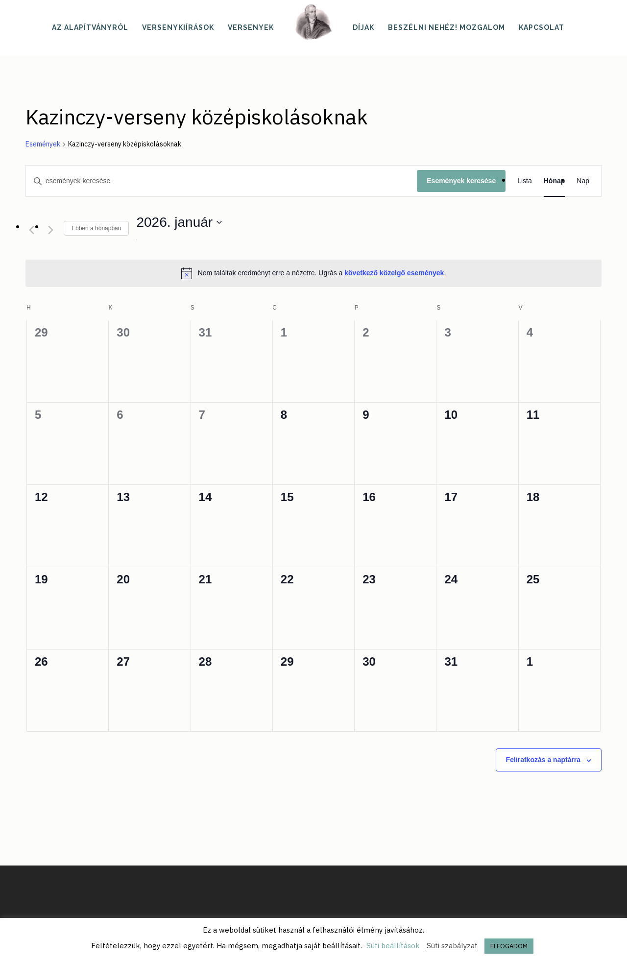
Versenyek (251, 27)
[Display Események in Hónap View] (554, 181)
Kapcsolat (541, 27)
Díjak (363, 27)
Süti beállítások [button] (393, 945)
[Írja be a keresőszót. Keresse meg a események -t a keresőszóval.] (221, 181)
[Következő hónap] (50, 230)
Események (42, 144)
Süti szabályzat (452, 945)
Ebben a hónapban (96, 228)
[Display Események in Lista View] (524, 181)
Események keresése (461, 181)
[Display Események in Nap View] (583, 181)
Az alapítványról (90, 27)
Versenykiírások (178, 27)
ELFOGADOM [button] (509, 946)
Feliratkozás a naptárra (543, 760)
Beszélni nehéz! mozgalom (446, 27)
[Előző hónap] (31, 230)
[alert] (313, 273)
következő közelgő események (394, 273)
